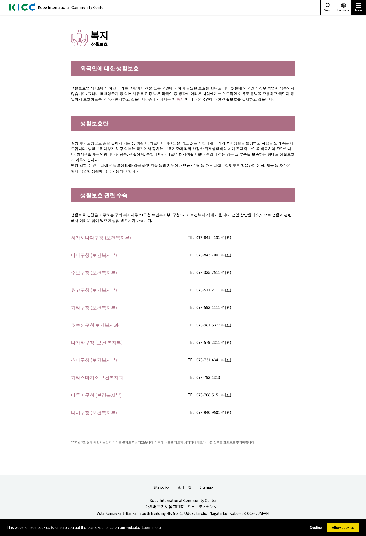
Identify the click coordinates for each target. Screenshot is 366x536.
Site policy (161, 488)
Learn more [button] (151, 527)
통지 (180, 99)
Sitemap (206, 488)
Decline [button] (316, 527)
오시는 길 (184, 488)
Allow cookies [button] (343, 527)
